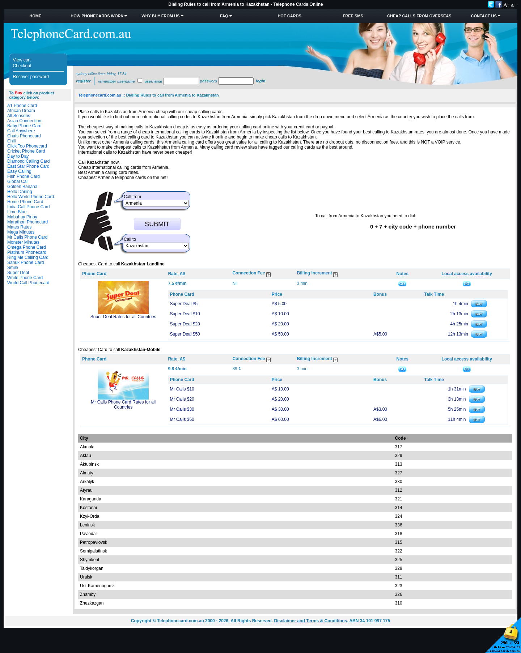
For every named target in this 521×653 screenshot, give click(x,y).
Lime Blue (16, 211)
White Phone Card (25, 277)
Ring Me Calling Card (27, 257)
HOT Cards (289, 16)
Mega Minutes (20, 232)
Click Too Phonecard (27, 146)
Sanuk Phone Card (25, 262)
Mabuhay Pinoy (22, 216)
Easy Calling (19, 171)
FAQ (224, 16)
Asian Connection (24, 120)
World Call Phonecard (28, 282)
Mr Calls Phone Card (27, 237)
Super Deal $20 (185, 323)
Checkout (22, 65)
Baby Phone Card (24, 125)
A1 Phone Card (22, 105)
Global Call (18, 181)
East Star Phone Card (28, 166)
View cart (22, 60)
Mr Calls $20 (182, 399)
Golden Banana (22, 186)
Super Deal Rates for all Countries (123, 316)
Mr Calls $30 (182, 409)
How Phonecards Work (97, 16)
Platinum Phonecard (26, 252)
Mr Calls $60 (182, 419)
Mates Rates (19, 227)
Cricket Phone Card (26, 151)
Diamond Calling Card (28, 161)
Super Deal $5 (184, 303)
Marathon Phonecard (27, 222)
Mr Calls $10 (182, 389)
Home (35, 16)
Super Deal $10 (185, 313)
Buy (18, 93)
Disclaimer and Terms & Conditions (310, 620)
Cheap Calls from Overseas (419, 16)
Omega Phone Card (26, 247)
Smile (12, 267)
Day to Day (18, 156)
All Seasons (18, 115)
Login (260, 81)
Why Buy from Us (160, 16)
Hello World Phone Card (30, 196)
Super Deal (18, 272)
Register (83, 81)
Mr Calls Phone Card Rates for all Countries (123, 405)
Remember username (116, 81)
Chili (11, 141)
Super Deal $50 (185, 334)
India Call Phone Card (28, 206)
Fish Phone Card (23, 176)
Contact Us (483, 16)
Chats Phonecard (24, 135)
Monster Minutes (23, 242)
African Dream (21, 110)
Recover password (31, 76)
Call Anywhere (21, 130)
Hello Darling (19, 191)
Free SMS (353, 16)
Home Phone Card (25, 201)
